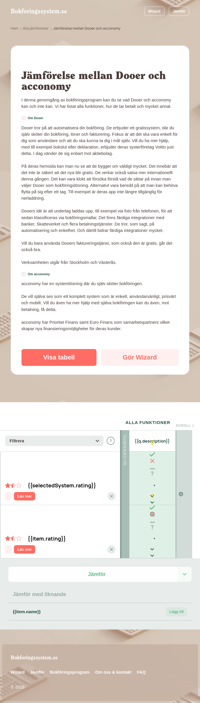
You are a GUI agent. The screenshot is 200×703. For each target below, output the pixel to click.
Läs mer (24, 496)
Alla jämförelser (36, 28)
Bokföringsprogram (70, 672)
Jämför (179, 11)
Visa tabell (59, 357)
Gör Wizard (140, 357)
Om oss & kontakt (113, 672)
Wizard (154, 11)
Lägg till (176, 611)
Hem (14, 28)
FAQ (141, 672)
